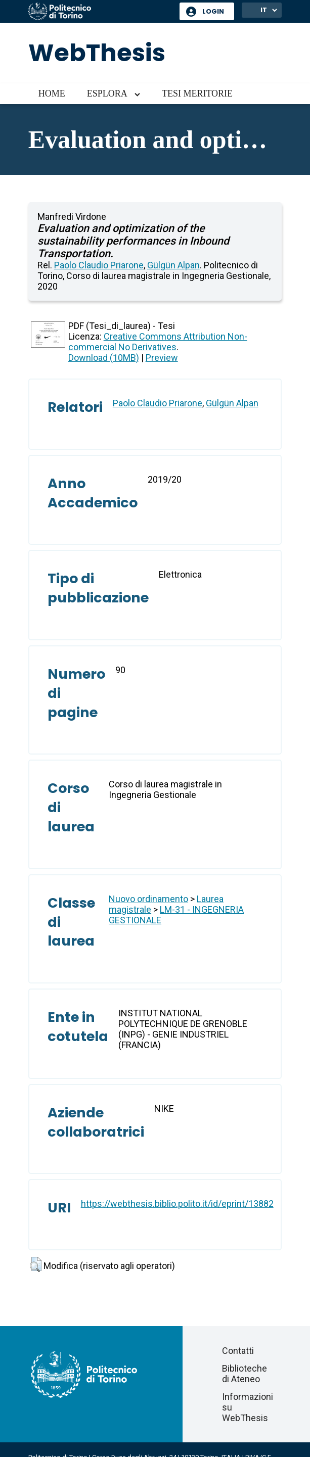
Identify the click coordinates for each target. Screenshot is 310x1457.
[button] (35, 1264)
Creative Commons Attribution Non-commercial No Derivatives (157, 341)
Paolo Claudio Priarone (99, 265)
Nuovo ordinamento (148, 899)
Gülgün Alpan (173, 265)
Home (51, 93)
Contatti (238, 1350)
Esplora (107, 93)
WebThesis (96, 53)
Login (213, 11)
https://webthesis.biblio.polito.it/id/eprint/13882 (177, 1203)
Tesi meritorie (197, 93)
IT (263, 10)
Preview (162, 357)
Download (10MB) (103, 357)
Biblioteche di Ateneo (244, 1373)
